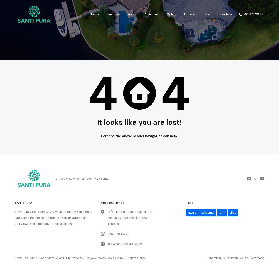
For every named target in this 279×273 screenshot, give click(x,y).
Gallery (171, 14)
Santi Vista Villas (50, 258)
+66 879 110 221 (253, 14)
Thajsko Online (136, 258)
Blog (208, 14)
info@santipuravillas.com (125, 244)
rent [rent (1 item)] (222, 213)
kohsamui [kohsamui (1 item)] (207, 213)
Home (95, 14)
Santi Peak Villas (26, 258)
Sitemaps (257, 258)
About (132, 14)
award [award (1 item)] (192, 213)
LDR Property (74, 258)
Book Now (225, 14)
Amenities (152, 14)
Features (113, 14)
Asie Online (116, 258)
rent (70, 212)
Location (190, 14)
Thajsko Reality (95, 258)
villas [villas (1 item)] (233, 213)
